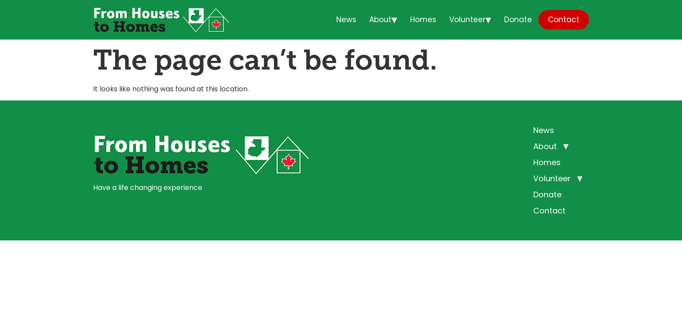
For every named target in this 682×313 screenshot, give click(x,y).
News (346, 19)
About (380, 19)
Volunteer (467, 19)
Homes (423, 19)
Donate (518, 19)
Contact (563, 19)
